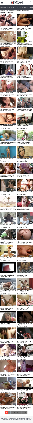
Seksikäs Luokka (20, 7)
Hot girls (29, 7)
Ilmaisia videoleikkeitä (7, 7)
